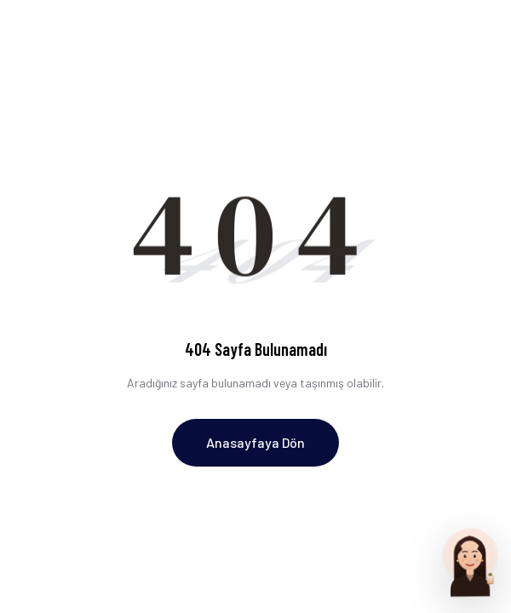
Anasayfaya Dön (255, 442)
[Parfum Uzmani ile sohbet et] (470, 561)
